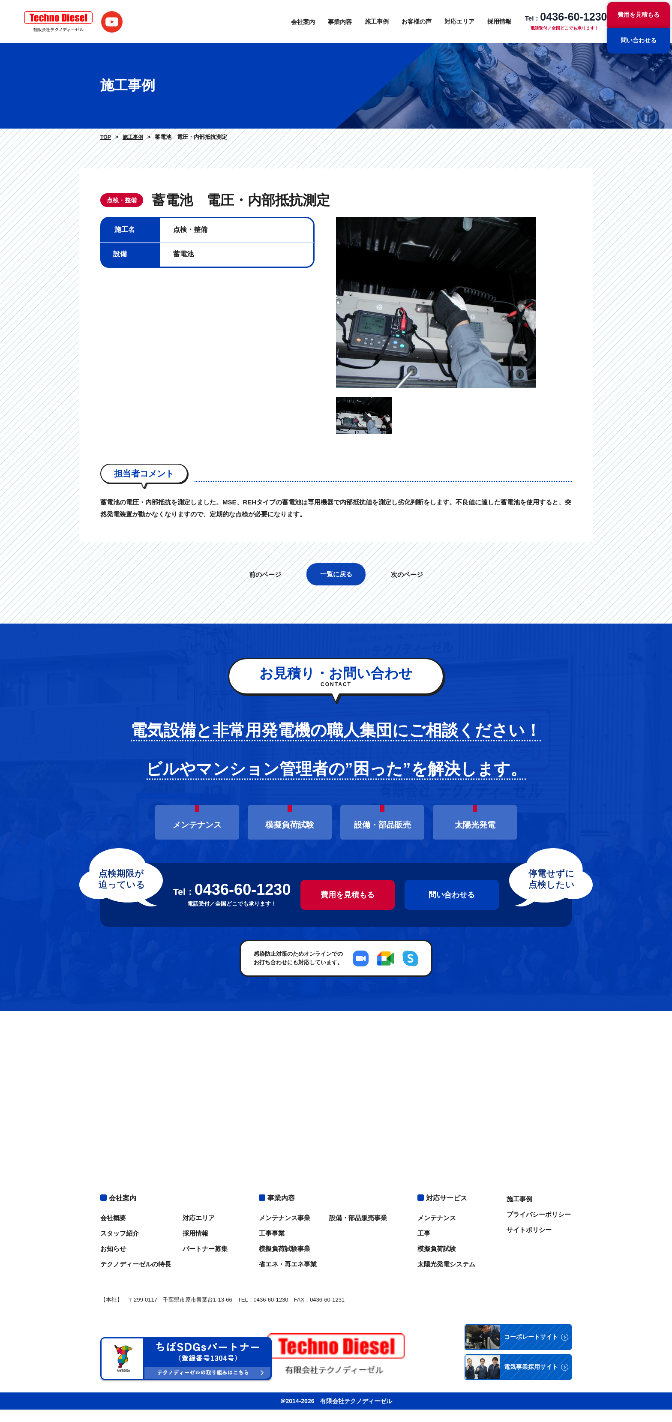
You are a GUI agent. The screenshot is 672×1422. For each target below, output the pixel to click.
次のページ (408, 605)
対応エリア (454, 21)
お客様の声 (411, 21)
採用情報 (494, 21)
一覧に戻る (336, 604)
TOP (105, 137)
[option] (454, 318)
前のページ (264, 605)
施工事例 (372, 21)
